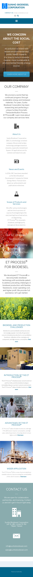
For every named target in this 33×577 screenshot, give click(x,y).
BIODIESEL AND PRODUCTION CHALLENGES (16, 326)
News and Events (16, 169)
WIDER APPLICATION (16, 468)
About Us (16, 134)
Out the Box (19, 571)
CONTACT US (16, 489)
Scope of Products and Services (16, 203)
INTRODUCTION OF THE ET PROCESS (16, 376)
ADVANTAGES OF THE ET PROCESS (16, 424)
